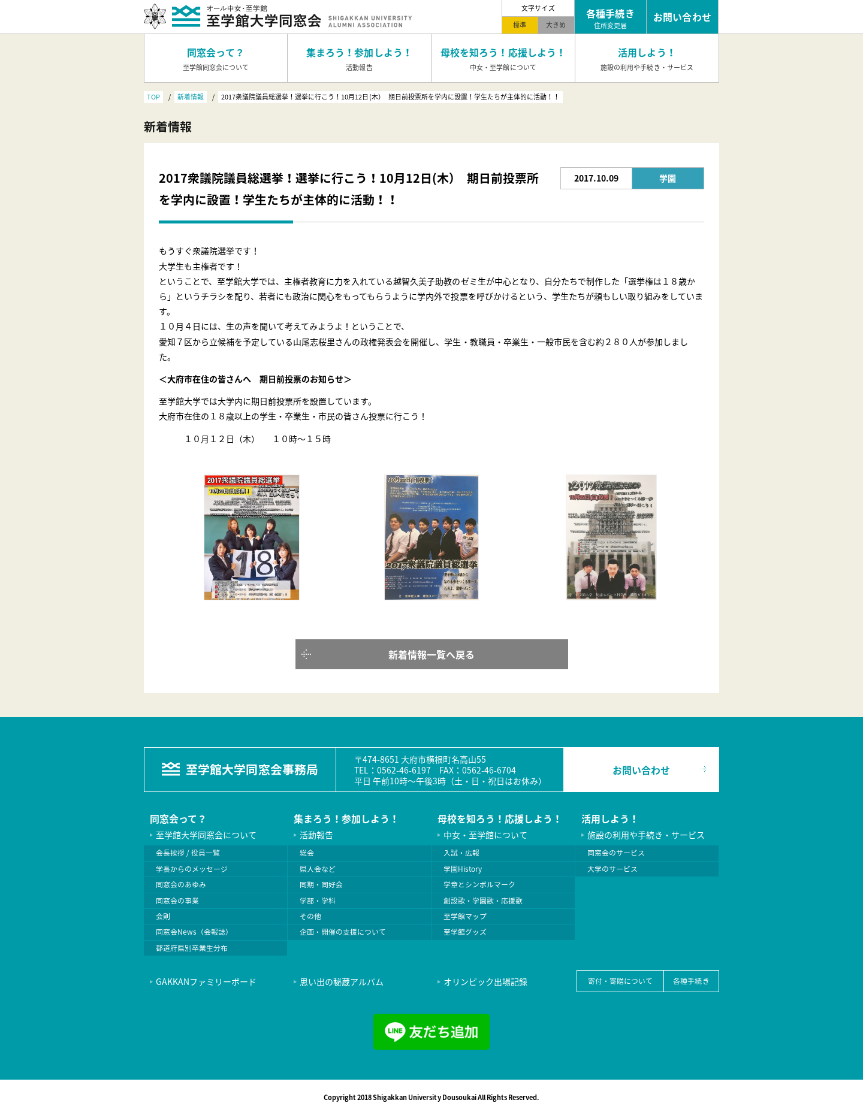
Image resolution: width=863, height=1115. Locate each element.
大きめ (556, 24)
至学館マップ (465, 916)
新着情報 (190, 96)
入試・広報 (461, 852)
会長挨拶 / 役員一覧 (188, 852)
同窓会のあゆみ (181, 884)
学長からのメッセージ (192, 868)
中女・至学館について (485, 835)
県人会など (318, 868)
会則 (163, 916)
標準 (519, 24)
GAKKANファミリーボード (206, 981)
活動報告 (316, 835)
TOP (153, 96)
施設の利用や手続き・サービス (646, 835)
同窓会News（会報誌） (194, 931)
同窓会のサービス (616, 852)
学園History (462, 868)
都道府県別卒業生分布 (192, 947)
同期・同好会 (321, 884)
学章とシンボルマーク (479, 884)
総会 (307, 852)
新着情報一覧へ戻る (431, 654)
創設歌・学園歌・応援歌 (483, 900)
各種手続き (691, 980)
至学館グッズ (465, 931)
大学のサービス (612, 868)
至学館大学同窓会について (206, 835)
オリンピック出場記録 (485, 981)
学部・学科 (318, 900)
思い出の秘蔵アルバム (342, 981)
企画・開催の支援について (343, 931)
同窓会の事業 (177, 900)
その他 (310, 916)
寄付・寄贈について (620, 980)
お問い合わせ (641, 770)
